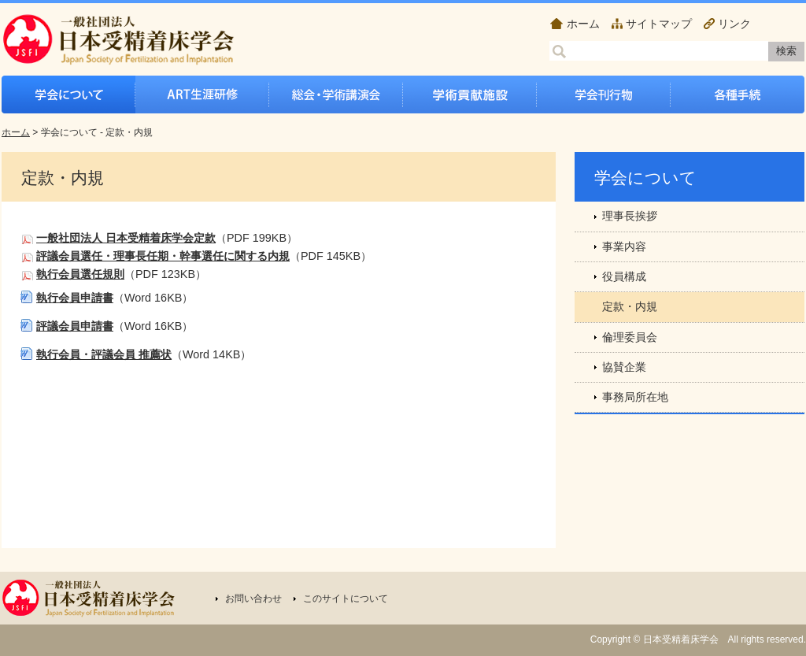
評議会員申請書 (74, 326)
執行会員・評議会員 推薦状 (104, 354)
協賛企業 (624, 367)
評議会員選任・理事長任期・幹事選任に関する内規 (163, 256)
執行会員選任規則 (80, 274)
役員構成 (624, 276)
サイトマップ (659, 23)
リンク (734, 23)
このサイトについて (345, 598)
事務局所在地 (635, 397)
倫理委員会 (629, 337)
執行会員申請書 (74, 297)
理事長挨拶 (629, 215)
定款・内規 (629, 306)
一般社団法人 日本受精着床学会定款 (126, 238)
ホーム (583, 23)
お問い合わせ (253, 598)
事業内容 (624, 246)
